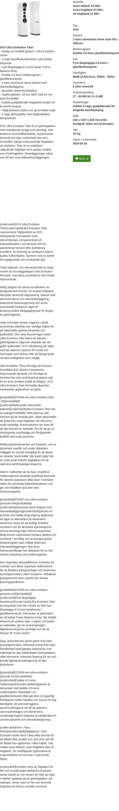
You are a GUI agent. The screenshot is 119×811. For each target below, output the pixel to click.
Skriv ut (81, 158)
